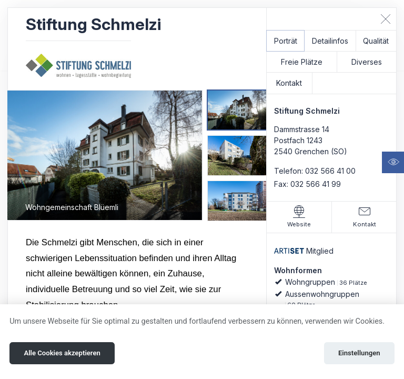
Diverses (366, 61)
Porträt (285, 40)
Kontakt (289, 82)
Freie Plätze (301, 61)
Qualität (376, 40)
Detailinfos (330, 40)
